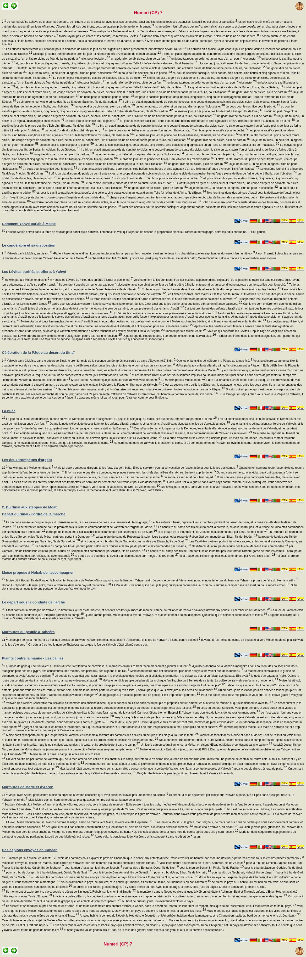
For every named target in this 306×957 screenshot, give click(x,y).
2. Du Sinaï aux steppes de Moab (30, 507)
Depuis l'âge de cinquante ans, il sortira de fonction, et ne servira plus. (169, 336)
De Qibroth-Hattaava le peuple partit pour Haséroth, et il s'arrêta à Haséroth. (185, 773)
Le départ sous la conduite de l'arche (33, 602)
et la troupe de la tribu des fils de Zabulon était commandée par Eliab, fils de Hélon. (212, 532)
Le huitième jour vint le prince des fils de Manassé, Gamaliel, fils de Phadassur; (187, 135)
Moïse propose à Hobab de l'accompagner (38, 572)
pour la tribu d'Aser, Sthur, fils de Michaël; (182, 872)
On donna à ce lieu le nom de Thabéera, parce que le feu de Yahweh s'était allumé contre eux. (87, 644)
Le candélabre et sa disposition (28, 245)
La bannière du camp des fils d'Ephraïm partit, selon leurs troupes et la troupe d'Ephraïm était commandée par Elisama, (112, 546)
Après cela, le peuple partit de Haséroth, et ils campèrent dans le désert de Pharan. (147, 836)
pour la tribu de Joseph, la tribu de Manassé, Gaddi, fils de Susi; (48, 872)
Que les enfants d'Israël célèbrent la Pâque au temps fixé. (214, 360)
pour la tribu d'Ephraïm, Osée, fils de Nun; (150, 867)
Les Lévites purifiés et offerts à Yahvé (34, 272)
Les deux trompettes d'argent (27, 460)
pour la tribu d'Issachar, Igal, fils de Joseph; (93, 867)
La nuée (9, 411)
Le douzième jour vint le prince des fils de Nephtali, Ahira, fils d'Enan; (130, 183)
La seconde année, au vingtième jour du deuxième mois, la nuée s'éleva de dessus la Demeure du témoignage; (78, 522)
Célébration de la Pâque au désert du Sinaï (38, 352)
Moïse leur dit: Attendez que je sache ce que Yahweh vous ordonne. (115, 380)
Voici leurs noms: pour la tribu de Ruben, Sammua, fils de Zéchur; (201, 863)
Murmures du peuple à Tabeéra (28, 632)
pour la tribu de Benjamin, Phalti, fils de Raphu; (211, 867)
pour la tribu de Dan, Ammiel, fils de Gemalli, (122, 872)
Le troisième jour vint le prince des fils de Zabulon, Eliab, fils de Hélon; (99, 77)
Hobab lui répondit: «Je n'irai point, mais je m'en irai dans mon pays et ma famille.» (56, 585)
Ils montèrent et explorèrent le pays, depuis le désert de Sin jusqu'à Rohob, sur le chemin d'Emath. (70, 891)
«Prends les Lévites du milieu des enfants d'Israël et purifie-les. (91, 279)
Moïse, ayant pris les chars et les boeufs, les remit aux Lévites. (99, 36)
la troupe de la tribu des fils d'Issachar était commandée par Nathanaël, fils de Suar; (101, 532)
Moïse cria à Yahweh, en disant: (216, 827)
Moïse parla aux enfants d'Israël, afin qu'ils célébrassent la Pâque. (218, 365)
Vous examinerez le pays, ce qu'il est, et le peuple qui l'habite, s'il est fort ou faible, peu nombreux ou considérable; (135, 882)
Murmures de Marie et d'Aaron (27, 787)
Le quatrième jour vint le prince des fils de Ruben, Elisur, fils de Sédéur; (235, 87)
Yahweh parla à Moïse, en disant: (114, 31)
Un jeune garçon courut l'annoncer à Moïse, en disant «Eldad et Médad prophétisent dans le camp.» (206, 744)
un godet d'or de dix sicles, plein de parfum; (140, 58)
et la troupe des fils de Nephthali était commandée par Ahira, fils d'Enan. (227, 555)
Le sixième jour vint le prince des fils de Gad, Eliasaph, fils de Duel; (218, 111)
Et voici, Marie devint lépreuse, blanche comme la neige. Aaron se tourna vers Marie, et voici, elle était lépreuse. (79, 822)
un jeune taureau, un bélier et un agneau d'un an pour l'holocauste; (215, 58)
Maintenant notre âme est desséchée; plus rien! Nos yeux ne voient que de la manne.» (186, 671)
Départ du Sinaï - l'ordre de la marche (33, 514)
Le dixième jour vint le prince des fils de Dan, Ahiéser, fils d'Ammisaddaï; (166, 159)
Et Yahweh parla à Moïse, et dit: (183, 380)
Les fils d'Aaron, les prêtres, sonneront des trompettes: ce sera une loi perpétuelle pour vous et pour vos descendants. (88, 482)
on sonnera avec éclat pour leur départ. (189, 477)
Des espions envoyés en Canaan (30, 850)
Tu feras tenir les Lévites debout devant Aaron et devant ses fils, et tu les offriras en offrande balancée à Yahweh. (163, 299)
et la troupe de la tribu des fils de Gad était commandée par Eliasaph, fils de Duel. (134, 541)
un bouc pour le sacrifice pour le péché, (144, 73)
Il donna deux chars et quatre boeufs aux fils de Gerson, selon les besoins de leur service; (200, 36)
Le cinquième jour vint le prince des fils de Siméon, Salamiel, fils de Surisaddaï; (69, 101)
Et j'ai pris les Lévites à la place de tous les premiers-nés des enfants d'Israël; (165, 313)
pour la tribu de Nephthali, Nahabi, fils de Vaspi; (244, 872)
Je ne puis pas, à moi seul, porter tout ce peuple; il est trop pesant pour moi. (149, 695)
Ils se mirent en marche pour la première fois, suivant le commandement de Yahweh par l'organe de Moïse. (86, 527)
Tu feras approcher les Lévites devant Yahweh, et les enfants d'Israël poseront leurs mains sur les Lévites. (211, 289)
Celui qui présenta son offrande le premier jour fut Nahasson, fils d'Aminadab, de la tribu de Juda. (96, 54)
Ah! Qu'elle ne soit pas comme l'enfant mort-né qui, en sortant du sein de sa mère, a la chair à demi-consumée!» (119, 827)
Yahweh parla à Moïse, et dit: (186, 331)
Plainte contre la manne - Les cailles (33, 658)
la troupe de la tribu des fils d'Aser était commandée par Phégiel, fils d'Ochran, (126, 555)
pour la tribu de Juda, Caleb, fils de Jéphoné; (34, 867)
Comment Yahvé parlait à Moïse (29, 224)
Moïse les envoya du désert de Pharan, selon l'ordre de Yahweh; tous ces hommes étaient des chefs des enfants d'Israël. (80, 863)
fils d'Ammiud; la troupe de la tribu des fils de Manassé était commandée (239, 546)
